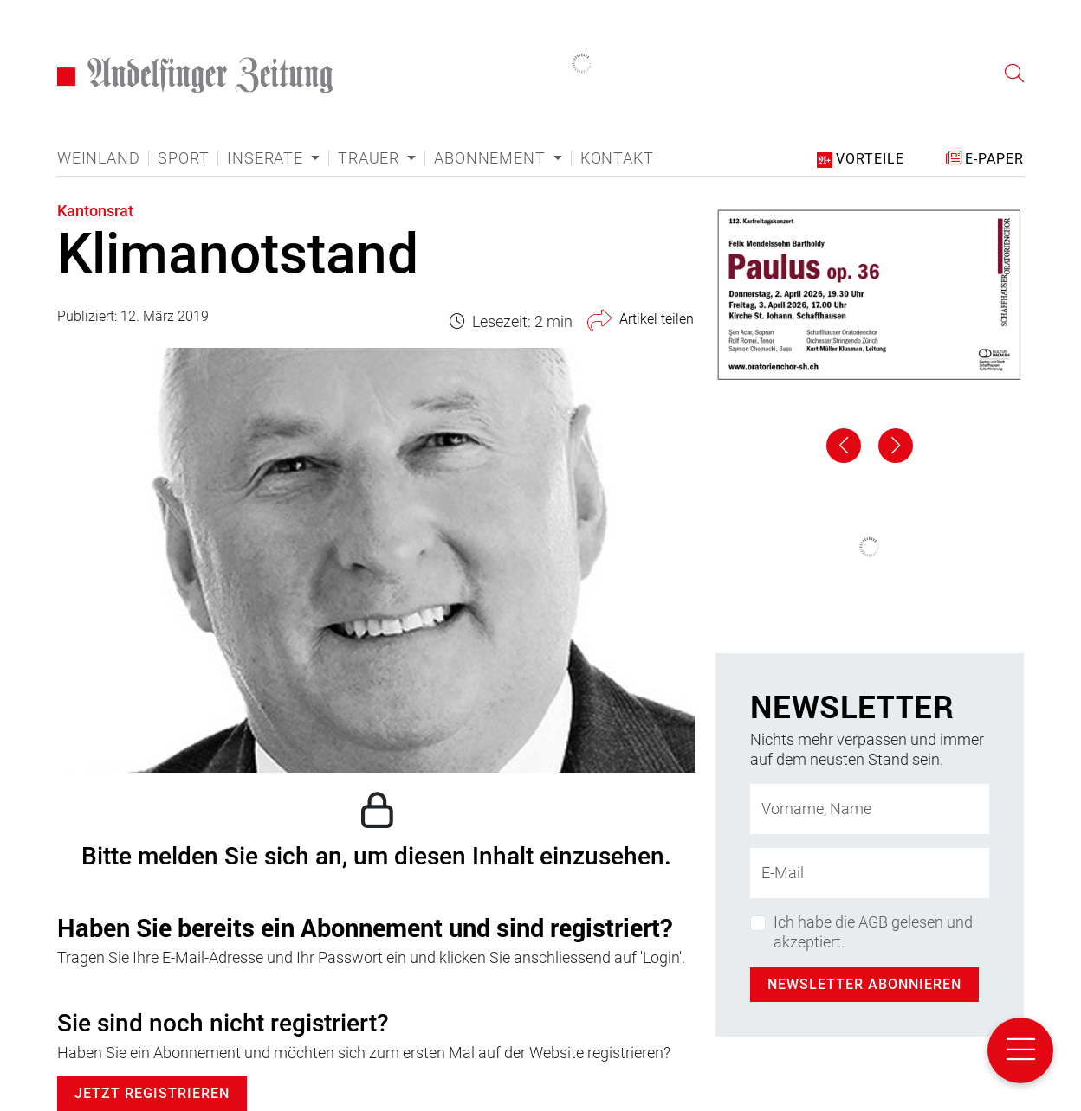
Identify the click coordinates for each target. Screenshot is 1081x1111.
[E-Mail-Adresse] (869, 873)
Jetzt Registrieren (152, 1093)
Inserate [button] (267, 158)
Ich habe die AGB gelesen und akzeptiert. (873, 932)
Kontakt (617, 158)
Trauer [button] (371, 158)
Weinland (98, 158)
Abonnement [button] (491, 158)
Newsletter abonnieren (864, 984)
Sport (183, 158)
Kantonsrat (95, 211)
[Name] (869, 809)
